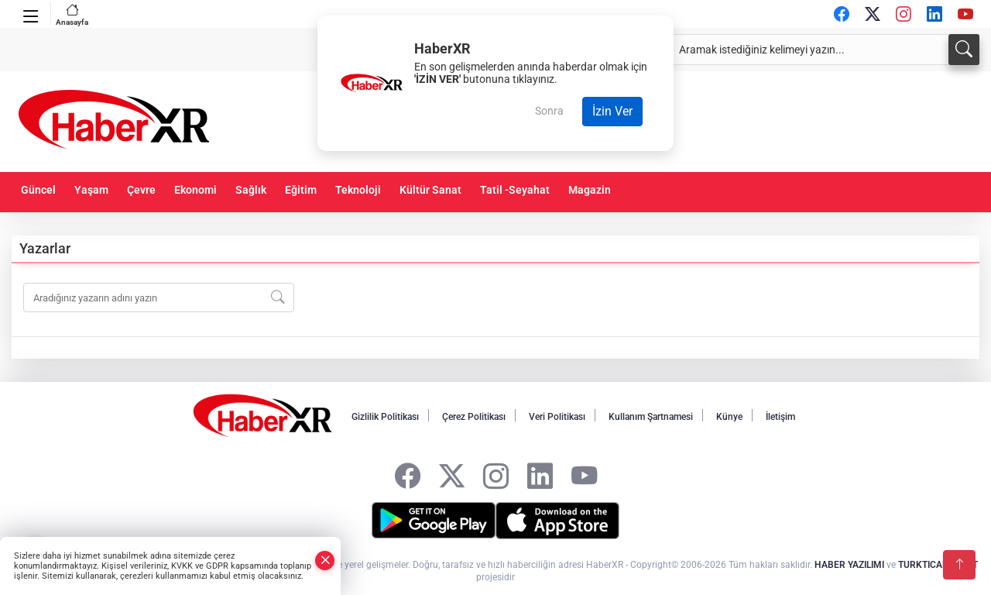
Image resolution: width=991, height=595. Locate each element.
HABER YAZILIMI (849, 564)
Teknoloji (358, 190)
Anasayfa (72, 14)
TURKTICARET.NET (938, 564)
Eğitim (301, 190)
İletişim (780, 416)
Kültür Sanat (430, 190)
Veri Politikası (557, 416)
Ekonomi (195, 190)
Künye (729, 416)
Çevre (141, 190)
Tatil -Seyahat (515, 190)
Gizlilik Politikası (385, 416)
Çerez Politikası (474, 416)
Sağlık (250, 190)
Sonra (549, 111)
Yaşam (91, 190)
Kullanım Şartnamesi (651, 416)
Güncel (38, 190)
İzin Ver (612, 111)
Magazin (589, 190)
